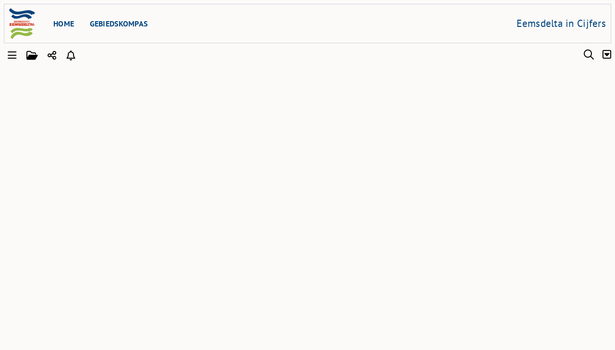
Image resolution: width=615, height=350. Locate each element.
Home (63, 23)
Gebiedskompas (119, 23)
